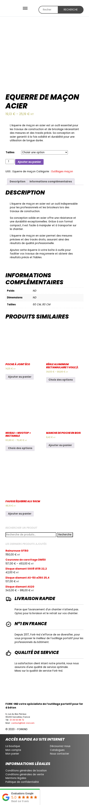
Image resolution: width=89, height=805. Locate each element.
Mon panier (12, 753)
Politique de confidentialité (22, 782)
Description (17, 181)
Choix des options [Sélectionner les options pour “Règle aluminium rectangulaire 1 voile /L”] (61, 379)
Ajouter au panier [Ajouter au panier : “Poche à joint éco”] (19, 377)
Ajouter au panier (29, 162)
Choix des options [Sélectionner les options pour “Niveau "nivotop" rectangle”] (20, 448)
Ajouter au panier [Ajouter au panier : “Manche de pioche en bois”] (60, 445)
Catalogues (57, 750)
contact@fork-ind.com (22, 723)
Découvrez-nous (60, 746)
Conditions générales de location (26, 770)
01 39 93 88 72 (17, 720)
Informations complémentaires (51, 181)
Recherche (71, 9)
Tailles (10, 152)
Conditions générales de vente (24, 774)
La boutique (12, 746)
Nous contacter (59, 753)
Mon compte (13, 750)
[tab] (17, 181)
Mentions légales (15, 778)
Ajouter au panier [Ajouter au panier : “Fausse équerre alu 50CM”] (19, 513)
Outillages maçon (62, 171)
